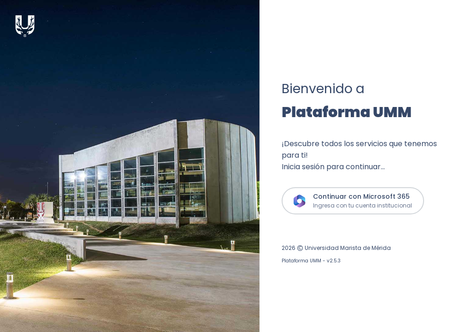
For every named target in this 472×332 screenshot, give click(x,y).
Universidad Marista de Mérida (348, 248)
